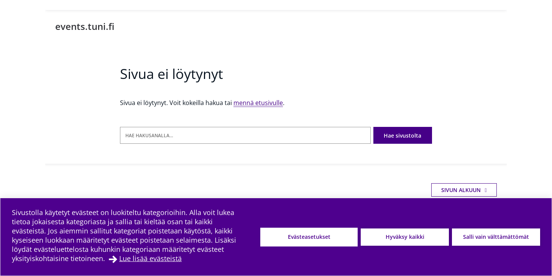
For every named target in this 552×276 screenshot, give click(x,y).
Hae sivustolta (402, 135)
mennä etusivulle (258, 103)
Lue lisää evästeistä (150, 258)
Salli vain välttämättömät (496, 236)
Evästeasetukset (309, 236)
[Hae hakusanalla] (245, 135)
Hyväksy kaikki (405, 236)
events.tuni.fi (84, 26)
